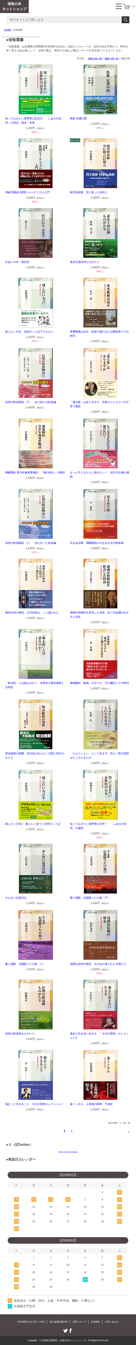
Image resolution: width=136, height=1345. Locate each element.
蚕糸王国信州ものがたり (84, 261)
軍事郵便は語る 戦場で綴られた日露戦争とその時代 (99, 333)
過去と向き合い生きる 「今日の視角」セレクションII (99, 1035)
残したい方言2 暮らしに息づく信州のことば (32, 823)
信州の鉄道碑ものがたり (20, 1033)
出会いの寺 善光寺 (17, 261)
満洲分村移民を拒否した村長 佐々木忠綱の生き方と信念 (99, 614)
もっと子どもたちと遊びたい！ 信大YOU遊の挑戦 (99, 474)
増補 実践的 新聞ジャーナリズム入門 (27, 192)
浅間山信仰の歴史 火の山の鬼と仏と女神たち (98, 963)
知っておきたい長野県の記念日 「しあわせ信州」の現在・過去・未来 (33, 120)
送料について (79, 1321)
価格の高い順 (111, 58)
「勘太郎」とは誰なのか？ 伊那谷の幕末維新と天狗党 (34, 685)
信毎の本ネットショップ (14, 6)
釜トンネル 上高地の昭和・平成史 (91, 1104)
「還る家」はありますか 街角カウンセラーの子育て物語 (99, 404)
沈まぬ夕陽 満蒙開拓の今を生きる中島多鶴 (97, 542)
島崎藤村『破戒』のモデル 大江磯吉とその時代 (99, 682)
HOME (7, 30)
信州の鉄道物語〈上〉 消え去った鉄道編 (30, 542)
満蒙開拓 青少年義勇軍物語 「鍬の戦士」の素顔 (35, 472)
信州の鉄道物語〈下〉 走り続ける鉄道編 (30, 402)
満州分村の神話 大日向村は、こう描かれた (32, 612)
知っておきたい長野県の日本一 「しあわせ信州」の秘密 (98, 826)
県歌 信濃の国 (78, 118)
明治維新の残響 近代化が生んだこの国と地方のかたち (34, 755)
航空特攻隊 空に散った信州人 (88, 192)
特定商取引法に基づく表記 (31, 1321)
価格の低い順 (95, 58)
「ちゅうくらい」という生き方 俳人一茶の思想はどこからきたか (99, 755)
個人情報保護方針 (59, 1321)
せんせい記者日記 (16, 897)
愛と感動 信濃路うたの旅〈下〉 (90, 897)
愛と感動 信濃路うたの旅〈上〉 (25, 963)
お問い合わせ (112, 1321)
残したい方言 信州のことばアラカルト (29, 331)
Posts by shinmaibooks (68, 1152)
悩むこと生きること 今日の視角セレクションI (33, 1104)
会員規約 (95, 1321)
